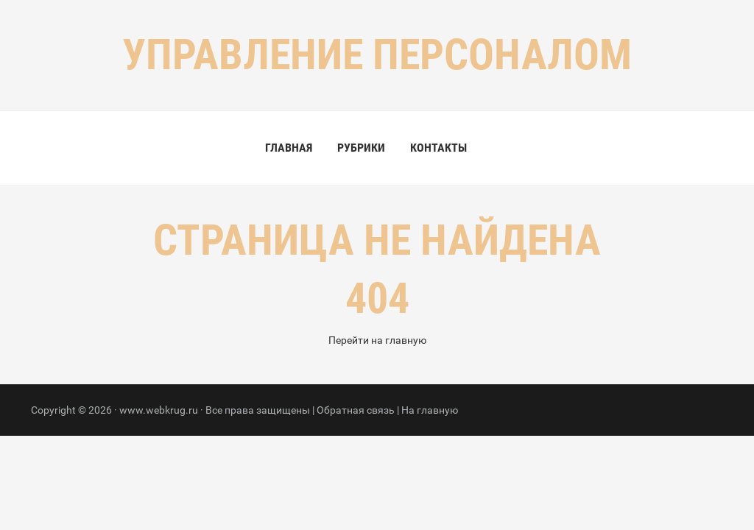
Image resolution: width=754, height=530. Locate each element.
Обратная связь (356, 410)
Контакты (438, 148)
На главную (429, 410)
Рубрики (361, 148)
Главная (288, 148)
